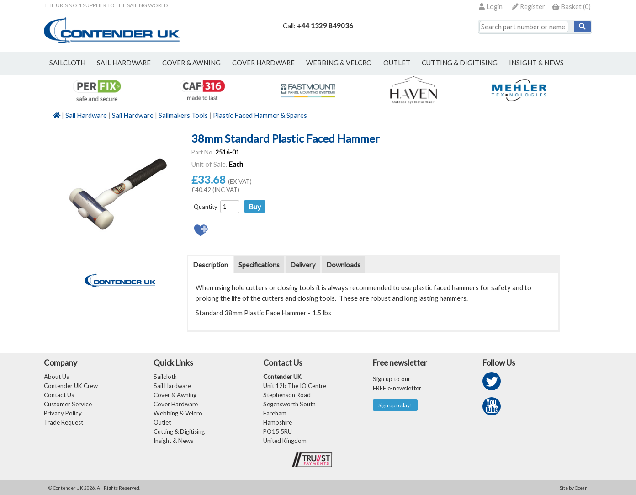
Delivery (303, 265)
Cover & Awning (175, 395)
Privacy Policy (63, 413)
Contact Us (59, 395)
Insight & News (536, 63)
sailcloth (67, 63)
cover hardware (263, 63)
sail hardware (124, 63)
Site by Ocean (574, 487)
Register (528, 7)
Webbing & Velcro (178, 413)
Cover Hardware (176, 404)
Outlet (162, 422)
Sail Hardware (86, 115)
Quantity (205, 206)
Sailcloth (165, 376)
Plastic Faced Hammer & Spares (260, 115)
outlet (396, 63)
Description (210, 265)
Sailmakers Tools (183, 115)
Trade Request (63, 422)
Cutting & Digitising (460, 63)
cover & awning (191, 63)
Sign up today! (395, 405)
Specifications (259, 265)
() (571, 7)
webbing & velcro (339, 63)
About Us (56, 376)
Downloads (343, 265)
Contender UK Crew (71, 385)
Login (491, 7)
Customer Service (68, 404)
